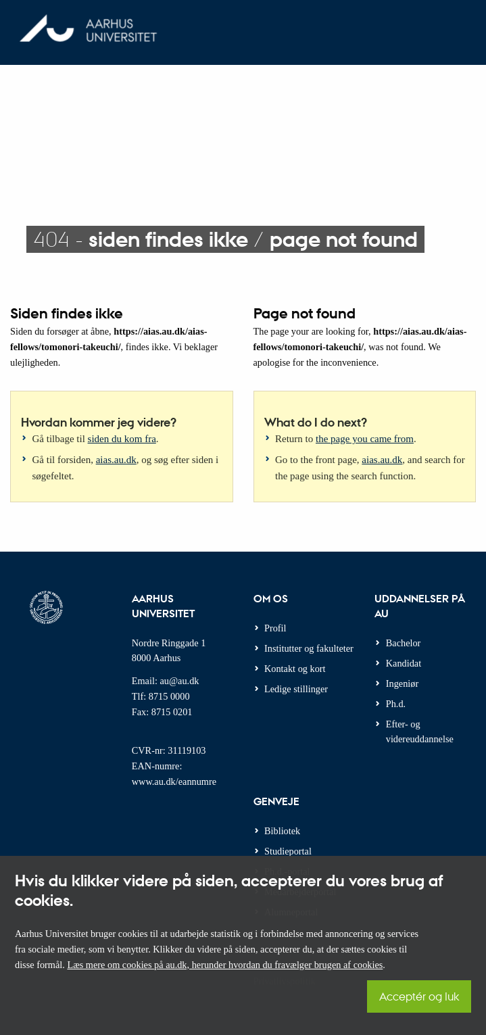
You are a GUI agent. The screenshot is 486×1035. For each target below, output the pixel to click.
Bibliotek (282, 830)
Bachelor (403, 642)
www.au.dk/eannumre (174, 781)
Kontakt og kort (295, 668)
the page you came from (365, 438)
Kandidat (403, 663)
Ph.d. (396, 703)
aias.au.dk (116, 459)
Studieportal (288, 851)
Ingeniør (402, 683)
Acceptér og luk (419, 996)
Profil (275, 628)
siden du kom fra (122, 438)
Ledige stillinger (296, 688)
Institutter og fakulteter (309, 648)
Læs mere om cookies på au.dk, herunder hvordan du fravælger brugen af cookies (225, 964)
